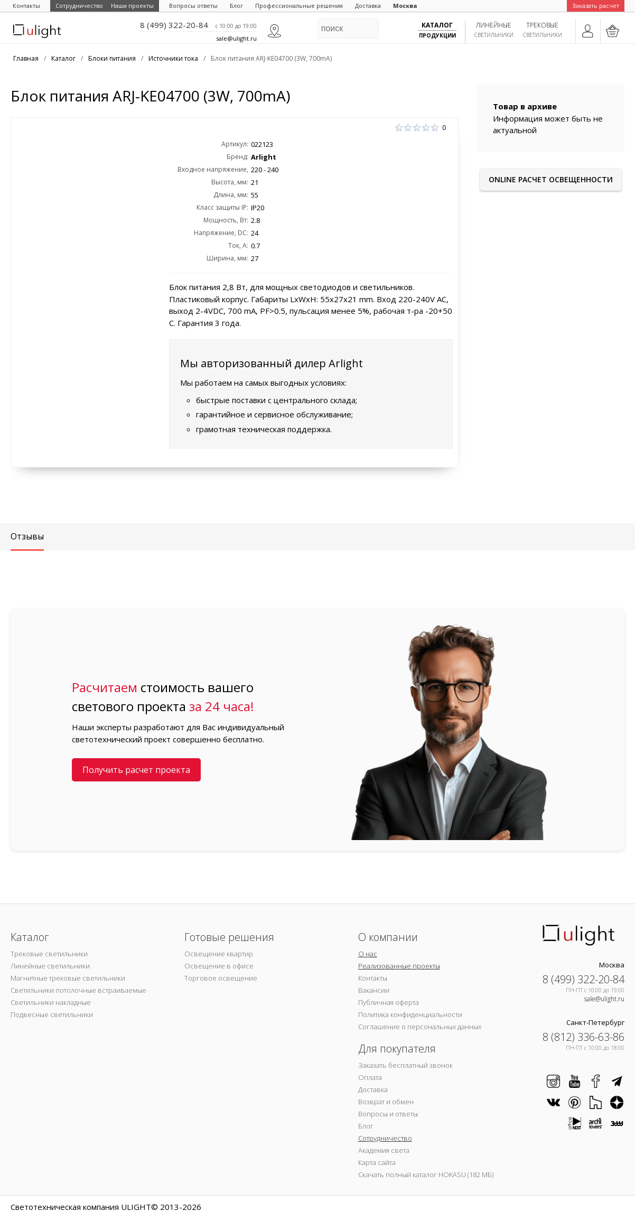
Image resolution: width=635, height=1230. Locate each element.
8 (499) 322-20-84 (174, 25)
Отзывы (27, 536)
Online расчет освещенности (551, 179)
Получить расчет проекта (136, 770)
